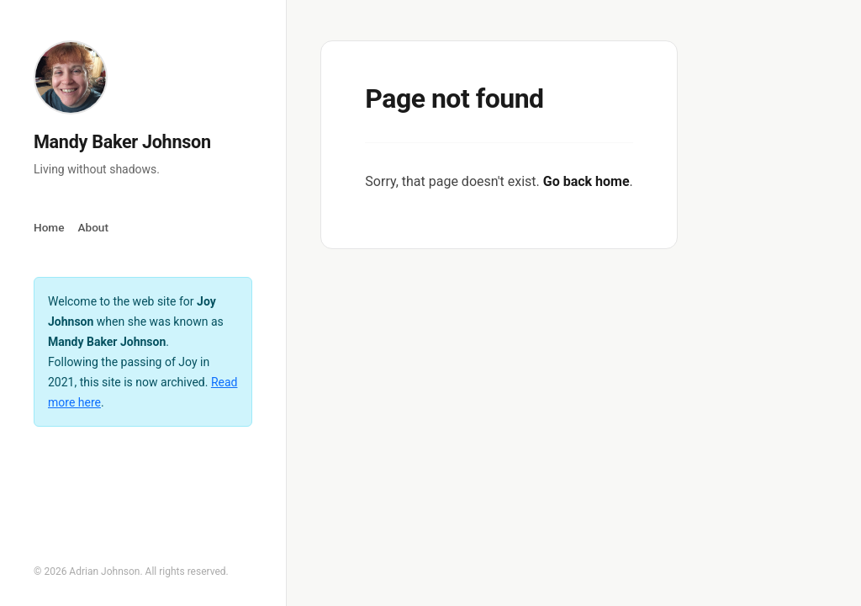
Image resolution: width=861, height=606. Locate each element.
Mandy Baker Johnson (122, 141)
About (92, 227)
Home (49, 227)
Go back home (586, 181)
